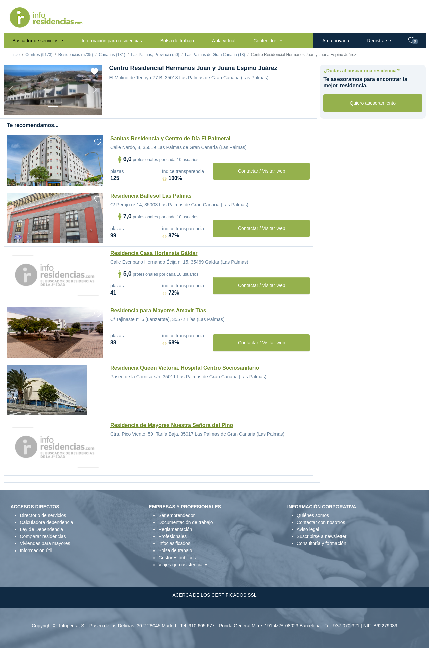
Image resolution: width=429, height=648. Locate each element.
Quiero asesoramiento (373, 103)
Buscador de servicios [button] (36, 40)
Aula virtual (223, 40)
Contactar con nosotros (321, 522)
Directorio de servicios (43, 515)
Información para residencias (112, 40)
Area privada (335, 40)
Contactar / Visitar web (261, 171)
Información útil (36, 550)
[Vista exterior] (53, 106)
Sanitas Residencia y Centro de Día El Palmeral (170, 138)
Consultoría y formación (321, 543)
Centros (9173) (38, 54)
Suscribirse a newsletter (322, 536)
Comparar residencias (43, 536)
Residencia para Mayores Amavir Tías (158, 310)
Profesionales (172, 536)
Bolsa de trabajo (177, 40)
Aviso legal (308, 529)
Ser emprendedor (176, 515)
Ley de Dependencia (41, 529)
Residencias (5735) (75, 54)
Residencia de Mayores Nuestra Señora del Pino (171, 425)
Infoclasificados (174, 543)
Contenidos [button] (266, 40)
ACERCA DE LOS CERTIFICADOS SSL (214, 595)
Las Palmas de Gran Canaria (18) (215, 54)
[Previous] (11, 90)
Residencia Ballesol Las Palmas (151, 196)
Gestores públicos (177, 557)
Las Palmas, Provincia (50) (155, 54)
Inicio (15, 54)
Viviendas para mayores (45, 543)
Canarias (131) (112, 54)
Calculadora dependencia (46, 522)
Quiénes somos (313, 515)
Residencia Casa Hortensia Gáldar (154, 253)
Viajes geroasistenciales (183, 564)
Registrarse (379, 40)
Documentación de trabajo (185, 522)
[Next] (94, 90)
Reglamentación (175, 529)
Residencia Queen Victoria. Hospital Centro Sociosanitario (184, 368)
